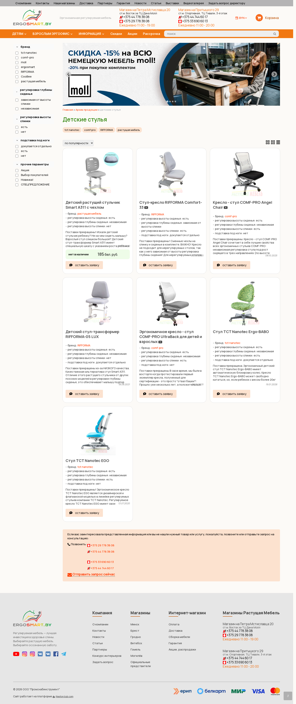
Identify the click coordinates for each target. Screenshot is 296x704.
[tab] (167, 101)
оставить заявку (87, 265)
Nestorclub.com (64, 696)
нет (20, 132)
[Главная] (32, 24)
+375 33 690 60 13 (193, 21)
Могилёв (136, 656)
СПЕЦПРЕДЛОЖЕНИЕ (32, 184)
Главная (68, 109)
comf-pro (24, 57)
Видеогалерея (194, 3)
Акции (132, 34)
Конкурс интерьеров (106, 656)
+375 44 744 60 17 (193, 17)
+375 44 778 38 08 (134, 17)
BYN (243, 18)
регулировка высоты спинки (35, 119)
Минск (135, 624)
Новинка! (24, 180)
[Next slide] (274, 74)
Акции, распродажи (182, 649)
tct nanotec (26, 53)
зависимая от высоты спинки (33, 102)
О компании (23, 3)
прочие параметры (35, 164)
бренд (25, 47)
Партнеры (105, 3)
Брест (135, 631)
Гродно (136, 637)
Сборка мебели (179, 637)
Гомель (135, 649)
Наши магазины (64, 3)
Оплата (174, 624)
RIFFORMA (24, 72)
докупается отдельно (33, 146)
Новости (140, 3)
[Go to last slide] (68, 74)
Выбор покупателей (31, 175)
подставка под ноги (35, 140)
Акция (22, 170)
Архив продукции (86, 109)
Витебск (136, 643)
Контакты (42, 3)
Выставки (172, 3)
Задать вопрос (102, 662)
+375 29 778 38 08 (134, 21)
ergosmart (25, 67)
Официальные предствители (141, 664)
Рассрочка (151, 34)
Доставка (86, 3)
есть (21, 127)
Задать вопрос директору (226, 3)
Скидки (116, 34)
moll (20, 62)
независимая (27, 108)
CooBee (23, 76)
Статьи (156, 3)
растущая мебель (30, 81)
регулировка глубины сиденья (36, 92)
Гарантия (123, 3)
